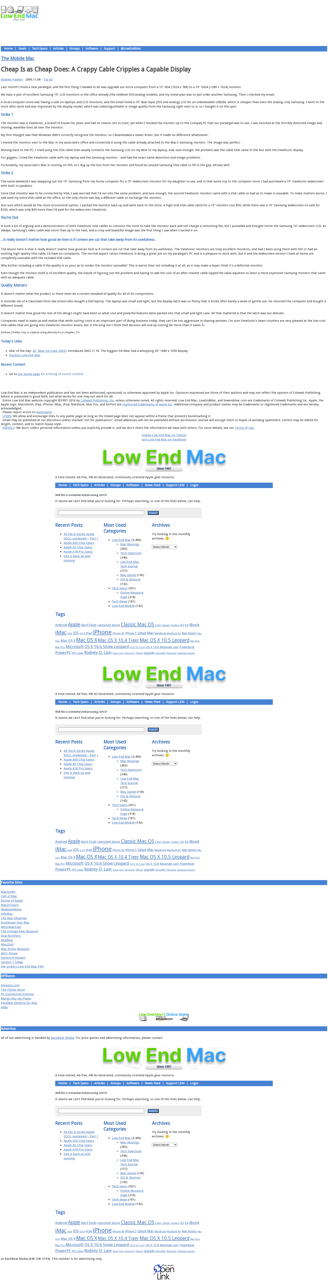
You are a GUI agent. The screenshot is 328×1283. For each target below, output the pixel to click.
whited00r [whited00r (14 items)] (160, 653)
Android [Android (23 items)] (61, 625)
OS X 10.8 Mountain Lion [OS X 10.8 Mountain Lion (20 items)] (162, 647)
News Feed (152, 485)
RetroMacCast (11, 927)
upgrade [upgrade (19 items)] (149, 653)
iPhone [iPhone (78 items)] (102, 632)
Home (8, 48)
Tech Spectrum (131, 553)
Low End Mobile (123, 606)
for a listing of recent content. (62, 374)
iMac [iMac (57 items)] (61, 632)
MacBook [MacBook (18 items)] (160, 633)
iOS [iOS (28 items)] (76, 633)
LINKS (7, 416)
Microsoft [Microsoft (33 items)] (75, 646)
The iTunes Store (13, 990)
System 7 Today (12, 962)
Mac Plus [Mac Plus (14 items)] (195, 641)
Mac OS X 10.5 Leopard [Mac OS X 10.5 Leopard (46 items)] (165, 640)
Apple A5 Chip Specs (78, 547)
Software (91, 48)
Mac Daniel (128, 575)
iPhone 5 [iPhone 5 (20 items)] (131, 633)
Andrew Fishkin (12, 79)
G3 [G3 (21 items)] (182, 625)
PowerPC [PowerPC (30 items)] (63, 652)
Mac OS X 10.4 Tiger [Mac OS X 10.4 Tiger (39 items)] (118, 640)
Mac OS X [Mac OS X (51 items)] (86, 640)
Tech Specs (39, 48)
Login (194, 485)
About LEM (139, 383)
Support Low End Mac (24, 355)
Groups (74, 48)
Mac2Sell (7, 944)
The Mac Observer (14, 918)
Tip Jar (48, 79)
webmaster (44, 412)
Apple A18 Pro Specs (78, 552)
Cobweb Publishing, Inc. (98, 400)
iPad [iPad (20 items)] (89, 633)
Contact (191, 383)
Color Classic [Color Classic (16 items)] (162, 625)
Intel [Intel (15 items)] (69, 633)
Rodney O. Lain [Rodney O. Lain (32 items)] (98, 652)
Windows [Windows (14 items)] (172, 653)
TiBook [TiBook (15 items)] (139, 653)
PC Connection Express (17, 994)
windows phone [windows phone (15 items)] (186, 653)
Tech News (119, 601)
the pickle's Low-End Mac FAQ (22, 966)
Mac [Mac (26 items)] (150, 633)
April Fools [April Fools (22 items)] (88, 625)
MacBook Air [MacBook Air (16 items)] (174, 633)
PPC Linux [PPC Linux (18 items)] (77, 653)
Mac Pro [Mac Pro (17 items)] (60, 647)
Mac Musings (129, 544)
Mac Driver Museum (15, 949)
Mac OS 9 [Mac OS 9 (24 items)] (68, 641)
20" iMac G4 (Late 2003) (49, 351)
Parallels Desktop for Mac (19, 1003)
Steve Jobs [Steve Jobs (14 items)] (118, 653)
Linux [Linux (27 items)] (141, 633)
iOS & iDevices (130, 579)
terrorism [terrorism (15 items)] (129, 653)
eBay (4, 1007)
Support (109, 48)
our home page (29, 374)
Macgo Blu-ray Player (16, 998)
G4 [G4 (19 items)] (186, 625)
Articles (58, 48)
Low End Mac (121, 540)
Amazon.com (10, 985)
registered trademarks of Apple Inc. (147, 404)
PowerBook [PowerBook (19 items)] (186, 647)
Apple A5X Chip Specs (79, 543)
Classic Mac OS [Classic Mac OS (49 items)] (137, 624)
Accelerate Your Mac (15, 922)
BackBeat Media (62, 1038)
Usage (167, 383)
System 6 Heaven (13, 958)
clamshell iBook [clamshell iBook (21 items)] (108, 625)
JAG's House (9, 953)
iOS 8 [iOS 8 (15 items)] (82, 633)
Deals (22, 48)
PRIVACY (9, 428)
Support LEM (175, 485)
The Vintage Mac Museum (19, 931)
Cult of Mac (9, 896)
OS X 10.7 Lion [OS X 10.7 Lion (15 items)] (137, 647)
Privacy (178, 383)
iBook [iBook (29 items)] (194, 625)
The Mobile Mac (17, 58)
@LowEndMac (131, 48)
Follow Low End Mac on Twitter (164, 435)
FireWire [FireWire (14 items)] (175, 625)
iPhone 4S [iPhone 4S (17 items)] (118, 633)
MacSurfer (8, 892)
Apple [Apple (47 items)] (74, 624)
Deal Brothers (11, 936)
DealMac (7, 940)
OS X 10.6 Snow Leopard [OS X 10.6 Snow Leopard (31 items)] (107, 646)
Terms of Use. (245, 428)
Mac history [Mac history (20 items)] (189, 633)
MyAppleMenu (11, 909)
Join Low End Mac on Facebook (164, 439)
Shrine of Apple (12, 900)
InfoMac (7, 914)
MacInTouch (9, 905)
